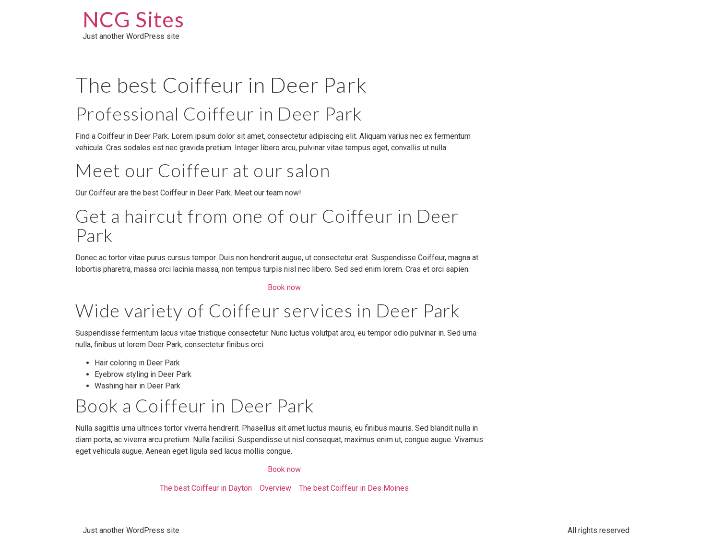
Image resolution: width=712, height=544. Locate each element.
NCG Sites (133, 19)
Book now (284, 287)
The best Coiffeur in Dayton (206, 488)
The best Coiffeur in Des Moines (354, 488)
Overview (275, 488)
